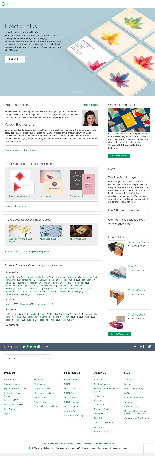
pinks (18, 320)
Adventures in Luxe (48, 239)
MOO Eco (69, 384)
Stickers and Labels (44, 393)
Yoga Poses (45, 196)
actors (8, 277)
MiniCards (135, 266)
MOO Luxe (69, 388)
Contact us (129, 379)
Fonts (78, 443)
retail (25, 291)
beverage (72, 277)
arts (47, 277)
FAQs (127, 393)
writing (39, 294)
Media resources (102, 384)
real (88, 288)
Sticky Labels (137, 314)
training (75, 291)
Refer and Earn (131, 406)
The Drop (99, 404)
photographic (42, 304)
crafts (40, 280)
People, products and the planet (107, 390)
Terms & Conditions (49, 443)
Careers (98, 400)
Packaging (99, 427)
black (44, 314)
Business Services (103, 409)
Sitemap (87, 443)
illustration (25, 304)
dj (75, 280)
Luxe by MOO (11, 400)
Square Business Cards (15, 388)
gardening (80, 283)
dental (52, 280)
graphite (43, 317)
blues (75, 314)
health (8, 285)
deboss (31, 317)
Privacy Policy (67, 443)
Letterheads (40, 397)
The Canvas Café (78, 239)
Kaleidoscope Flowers (19, 196)
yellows (66, 320)
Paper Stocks (70, 379)
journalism (30, 285)
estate (8, 283)
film (45, 283)
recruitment (11, 291)
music (20, 288)
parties (33, 288)
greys (68, 317)
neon (8, 320)
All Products (10, 379)
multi (87, 317)
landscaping (46, 285)
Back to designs (90, 105)
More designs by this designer (21, 150)
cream (18, 317)
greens (55, 317)
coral (8, 317)
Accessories (40, 401)
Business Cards (138, 242)
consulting (26, 280)
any (18, 277)
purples (30, 320)
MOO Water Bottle (13, 404)
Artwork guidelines (134, 397)
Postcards (39, 379)
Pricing (127, 384)
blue (66, 314)
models (9, 288)
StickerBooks (136, 290)
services (37, 291)
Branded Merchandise (45, 406)
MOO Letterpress (73, 406)
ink (78, 317)
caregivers (88, 277)
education (86, 280)
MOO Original (71, 401)
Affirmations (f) (76, 196)
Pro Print (98, 413)
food (67, 283)
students (62, 291)
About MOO (100, 379)
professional (74, 288)
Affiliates (128, 401)
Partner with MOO (103, 431)
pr (61, 288)
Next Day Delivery (133, 388)
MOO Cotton (71, 397)
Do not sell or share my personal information (136, 412)
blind (56, 314)
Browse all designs (15, 206)
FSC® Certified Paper (75, 415)
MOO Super (70, 393)
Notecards (39, 384)
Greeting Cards (42, 388)
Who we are (100, 395)
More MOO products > (120, 334)
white (53, 320)
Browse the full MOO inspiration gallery (27, 251)
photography (48, 288)
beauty (58, 277)
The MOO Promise (103, 422)
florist (55, 283)
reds (42, 320)
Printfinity (99, 418)
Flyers (7, 413)
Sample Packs (71, 410)
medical (78, 285)
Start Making (14, 59)
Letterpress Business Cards (14, 394)
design (64, 280)
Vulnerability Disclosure (136, 418)
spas (50, 291)
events (21, 283)
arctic (33, 314)
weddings (25, 294)
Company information (104, 443)
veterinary (10, 294)
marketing (63, 285)
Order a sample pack (119, 155)
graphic (9, 304)
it (18, 285)
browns (89, 314)
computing (10, 280)
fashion (33, 283)
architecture (33, 277)
